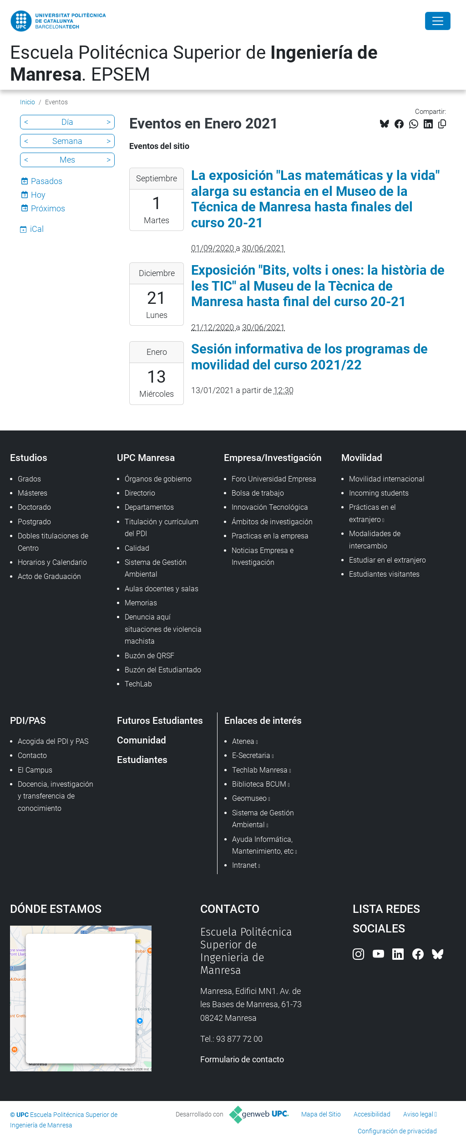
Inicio (27, 102)
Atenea (243, 741)
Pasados (46, 181)
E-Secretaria (251, 755)
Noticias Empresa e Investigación (263, 556)
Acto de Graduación (49, 576)
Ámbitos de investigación (272, 521)
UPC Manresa (146, 457)
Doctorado (34, 507)
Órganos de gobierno (158, 479)
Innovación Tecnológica (270, 507)
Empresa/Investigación (273, 457)
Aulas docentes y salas (161, 588)
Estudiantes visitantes (384, 574)
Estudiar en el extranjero (387, 560)
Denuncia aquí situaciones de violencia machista (163, 629)
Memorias (141, 603)
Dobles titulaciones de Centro (53, 542)
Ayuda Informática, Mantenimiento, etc (263, 845)
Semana (67, 141)
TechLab (138, 684)
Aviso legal (418, 1114)
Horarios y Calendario (52, 562)
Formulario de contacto (242, 1059)
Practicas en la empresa (270, 536)
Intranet (244, 865)
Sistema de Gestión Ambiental (156, 568)
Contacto (32, 755)
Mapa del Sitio (321, 1114)
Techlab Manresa (260, 770)
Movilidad (361, 457)
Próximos (48, 208)
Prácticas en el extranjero (372, 513)
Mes (67, 159)
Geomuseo (249, 798)
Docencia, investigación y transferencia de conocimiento (55, 796)
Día (67, 122)
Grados (29, 479)
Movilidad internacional (387, 479)
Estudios (28, 457)
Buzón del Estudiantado (163, 670)
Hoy (38, 195)
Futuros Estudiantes (160, 720)
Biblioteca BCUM (259, 784)
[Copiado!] (442, 124)
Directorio (140, 493)
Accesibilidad (372, 1114)
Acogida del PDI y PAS (53, 741)
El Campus (35, 770)
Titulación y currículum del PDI (161, 527)
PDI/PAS (28, 720)
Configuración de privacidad (397, 1131)
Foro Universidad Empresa (274, 479)
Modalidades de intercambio (374, 539)
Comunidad (141, 740)
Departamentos (149, 507)
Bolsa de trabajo (258, 493)
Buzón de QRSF (149, 655)
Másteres (32, 493)
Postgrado (34, 521)
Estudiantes (142, 759)
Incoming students (379, 493)
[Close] (438, 21)
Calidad (137, 548)
